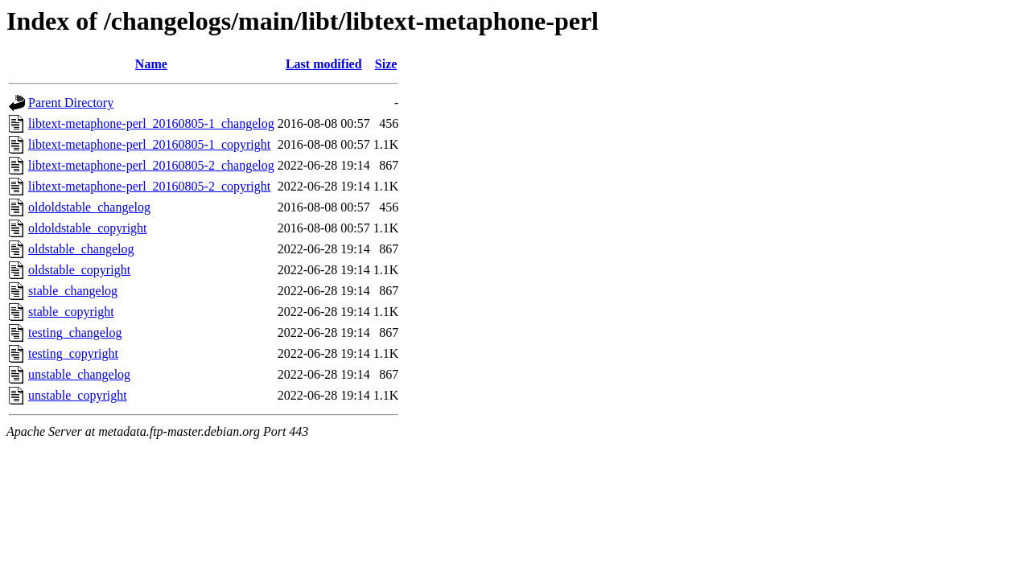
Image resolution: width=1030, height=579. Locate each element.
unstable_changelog (79, 374)
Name (151, 64)
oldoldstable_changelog (89, 207)
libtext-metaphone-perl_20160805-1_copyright (149, 144)
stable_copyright (71, 311)
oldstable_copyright (79, 270)
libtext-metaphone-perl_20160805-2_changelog (151, 165)
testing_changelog (75, 332)
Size (386, 64)
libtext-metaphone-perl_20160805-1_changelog (151, 123)
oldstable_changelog (81, 249)
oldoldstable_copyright (87, 228)
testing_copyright (73, 353)
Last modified (324, 64)
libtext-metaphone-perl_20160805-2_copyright (149, 186)
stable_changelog (72, 291)
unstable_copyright (77, 395)
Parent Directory (70, 102)
